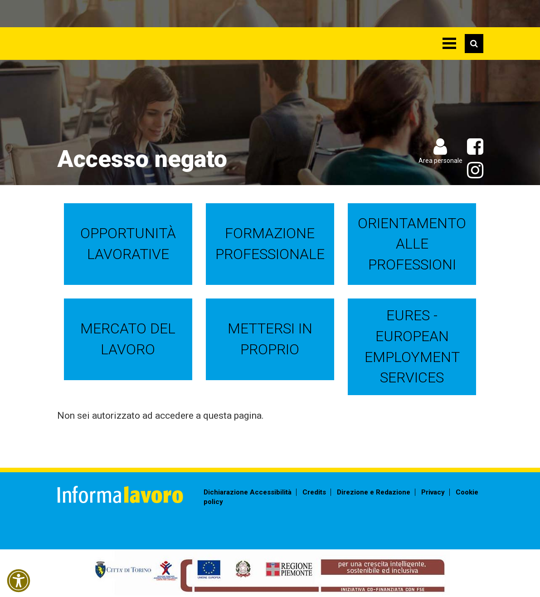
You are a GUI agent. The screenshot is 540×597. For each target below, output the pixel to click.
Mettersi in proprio (270, 339)
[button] (18, 580)
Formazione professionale (270, 244)
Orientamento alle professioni (412, 244)
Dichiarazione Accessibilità (248, 492)
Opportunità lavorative (128, 244)
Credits (314, 492)
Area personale (440, 160)
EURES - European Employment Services (412, 346)
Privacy (433, 492)
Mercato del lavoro (127, 339)
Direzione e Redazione (373, 492)
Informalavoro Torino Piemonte (142, 39)
